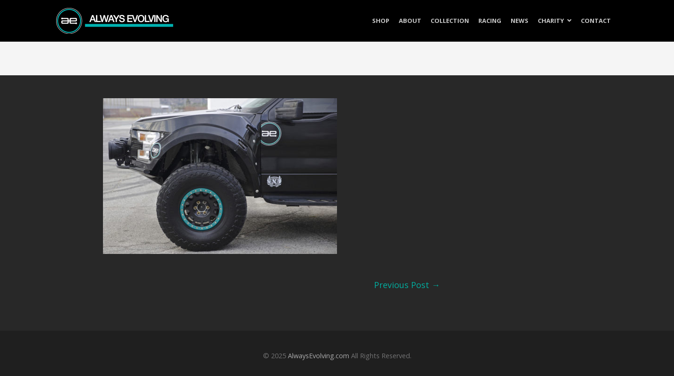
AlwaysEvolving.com (318, 355)
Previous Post (407, 284)
